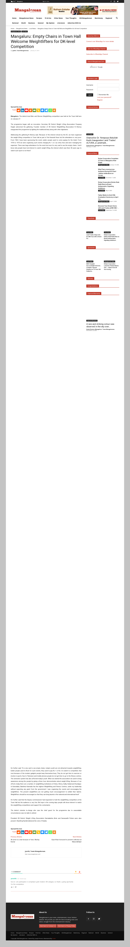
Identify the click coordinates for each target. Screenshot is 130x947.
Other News (58, 18)
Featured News (92, 153)
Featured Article (93, 107)
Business (31, 23)
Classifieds (101, 190)
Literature (61, 23)
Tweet (14, 110)
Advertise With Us (74, 23)
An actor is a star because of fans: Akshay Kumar (25, 841)
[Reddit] (18, 110)
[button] (116, 18)
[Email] (34, 110)
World (23, 23)
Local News (32, 28)
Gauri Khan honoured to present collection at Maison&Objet (66, 841)
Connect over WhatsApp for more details (100, 41)
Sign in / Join (46, 1)
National (15, 23)
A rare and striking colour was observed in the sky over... (100, 325)
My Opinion (50, 23)
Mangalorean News (26, 18)
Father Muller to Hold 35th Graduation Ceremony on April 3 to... (108, 197)
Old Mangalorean (85, 18)
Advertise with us (93, 36)
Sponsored (91, 247)
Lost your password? (104, 97)
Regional (109, 18)
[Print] (30, 110)
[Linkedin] (22, 110)
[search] (101, 67)
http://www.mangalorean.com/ (32, 854)
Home (14, 18)
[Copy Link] (38, 110)
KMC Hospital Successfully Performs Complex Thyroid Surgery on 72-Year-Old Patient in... (93, 267)
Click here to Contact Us (48, 926)
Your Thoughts (71, 18)
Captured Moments (94, 293)
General (40, 23)
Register (100, 100)
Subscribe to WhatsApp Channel (97, 54)
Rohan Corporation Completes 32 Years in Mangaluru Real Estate (108, 160)
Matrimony (99, 18)
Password (89, 90)
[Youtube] (26, 110)
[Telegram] (46, 110)
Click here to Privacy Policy (66, 926)
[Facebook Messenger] (42, 110)
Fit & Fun (48, 18)
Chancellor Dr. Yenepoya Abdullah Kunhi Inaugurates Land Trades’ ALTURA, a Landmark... (102, 140)
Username (89, 85)
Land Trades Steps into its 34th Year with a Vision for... (93, 236)
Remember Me (104, 95)
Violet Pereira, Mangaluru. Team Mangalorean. (100, 145)
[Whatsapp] (50, 110)
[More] (54, 110)
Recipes (39, 18)
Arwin (54, 938)
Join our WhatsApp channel (97, 49)
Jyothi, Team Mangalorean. (21, 50)
